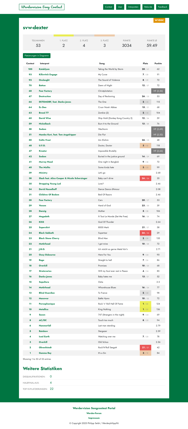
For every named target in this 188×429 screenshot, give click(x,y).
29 (30, 205)
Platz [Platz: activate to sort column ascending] (145, 63)
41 (30, 161)
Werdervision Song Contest (41, 6)
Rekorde (148, 6)
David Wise (45, 118)
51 (30, 134)
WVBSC (159, 20)
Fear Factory (45, 90)
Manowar (43, 298)
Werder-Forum (93, 413)
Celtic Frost (45, 140)
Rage (41, 260)
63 (30, 112)
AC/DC (43, 320)
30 (30, 200)
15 (30, 282)
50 (30, 140)
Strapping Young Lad (50, 183)
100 (30, 69)
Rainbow (43, 331)
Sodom (42, 129)
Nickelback (44, 123)
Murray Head (46, 161)
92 (30, 80)
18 (30, 265)
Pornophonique (47, 303)
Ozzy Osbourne (47, 254)
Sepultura (44, 282)
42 (30, 156)
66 (30, 101)
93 (30, 74)
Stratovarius (45, 271)
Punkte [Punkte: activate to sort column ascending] (158, 63)
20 (30, 254)
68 (30, 90)
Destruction (45, 96)
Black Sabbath (46, 232)
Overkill (43, 265)
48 (30, 145)
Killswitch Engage (48, 74)
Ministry (43, 172)
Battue (42, 85)
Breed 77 (44, 112)
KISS (41, 222)
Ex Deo (42, 107)
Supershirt (44, 227)
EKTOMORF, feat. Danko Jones (55, 101)
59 (30, 123)
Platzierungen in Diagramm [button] (37, 55)
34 (30, 189)
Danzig (42, 211)
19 (30, 260)
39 (30, 172)
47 (30, 150)
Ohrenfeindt (45, 347)
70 (30, 85)
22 (30, 243)
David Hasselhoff (48, 189)
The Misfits (44, 167)
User (120, 6)
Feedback (162, 6)
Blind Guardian (47, 292)
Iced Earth (44, 336)
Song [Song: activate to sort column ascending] (102, 63)
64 (30, 107)
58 (30, 129)
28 (30, 211)
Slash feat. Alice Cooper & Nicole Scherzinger (63, 178)
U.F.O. (42, 145)
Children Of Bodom (49, 194)
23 (30, 238)
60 (30, 118)
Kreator (43, 150)
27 (30, 216)
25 (30, 227)
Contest (108, 6)
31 (30, 194)
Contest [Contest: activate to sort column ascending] (30, 63)
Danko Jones (45, 276)
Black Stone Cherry (49, 238)
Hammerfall (45, 325)
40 (30, 167)
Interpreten (133, 6)
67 (30, 96)
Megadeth (44, 216)
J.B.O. (42, 249)
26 (30, 222)
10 (30, 309)
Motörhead (44, 243)
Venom (42, 205)
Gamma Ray (45, 353)
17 (30, 271)
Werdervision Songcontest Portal (94, 408)
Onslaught (44, 80)
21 (30, 249)
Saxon (42, 314)
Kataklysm (44, 69)
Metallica (43, 309)
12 (30, 298)
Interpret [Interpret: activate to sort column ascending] (44, 63)
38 (30, 178)
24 (30, 232)
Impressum (94, 418)
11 (30, 303)
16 (30, 276)
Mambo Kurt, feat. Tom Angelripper (57, 134)
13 (30, 292)
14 (30, 287)
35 (30, 183)
